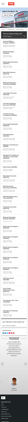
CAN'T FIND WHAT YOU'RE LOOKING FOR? (13, 322)
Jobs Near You (10, 29)
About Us (3, 407)
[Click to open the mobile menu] (3, 3)
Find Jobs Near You (5, 414)
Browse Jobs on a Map (6, 416)
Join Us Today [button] (8, 15)
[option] (14, 348)
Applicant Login (4, 418)
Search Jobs (4, 411)
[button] (14, 36)
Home (3, 29)
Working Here (5, 409)
